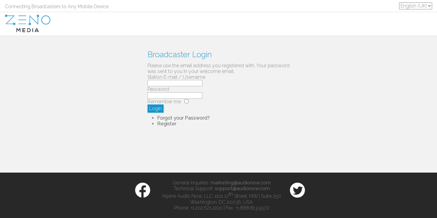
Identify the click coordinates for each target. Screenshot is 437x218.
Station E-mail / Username (176, 77)
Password (158, 89)
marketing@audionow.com (241, 183)
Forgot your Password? (183, 118)
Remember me (164, 101)
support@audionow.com (242, 188)
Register (166, 124)
